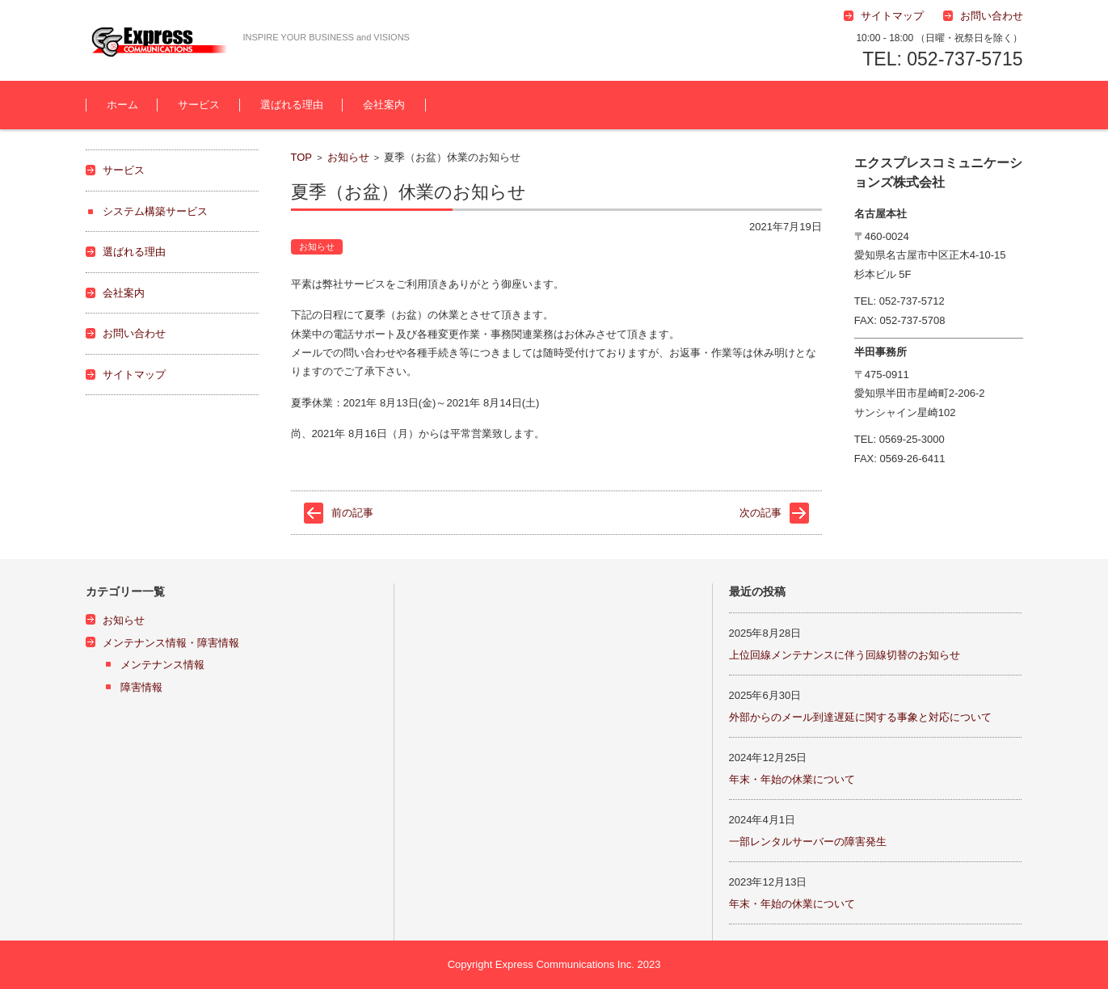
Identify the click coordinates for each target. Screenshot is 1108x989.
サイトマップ (134, 374)
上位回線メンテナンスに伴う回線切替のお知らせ (844, 655)
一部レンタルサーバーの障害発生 (808, 841)
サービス (199, 105)
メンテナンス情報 (162, 665)
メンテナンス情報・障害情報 (171, 643)
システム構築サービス (155, 211)
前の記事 (352, 513)
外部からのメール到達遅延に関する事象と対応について (860, 717)
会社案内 (384, 105)
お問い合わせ (134, 333)
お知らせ (348, 157)
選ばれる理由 (291, 105)
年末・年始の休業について (792, 779)
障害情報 (141, 687)
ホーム (122, 105)
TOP (302, 157)
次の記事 (760, 513)
